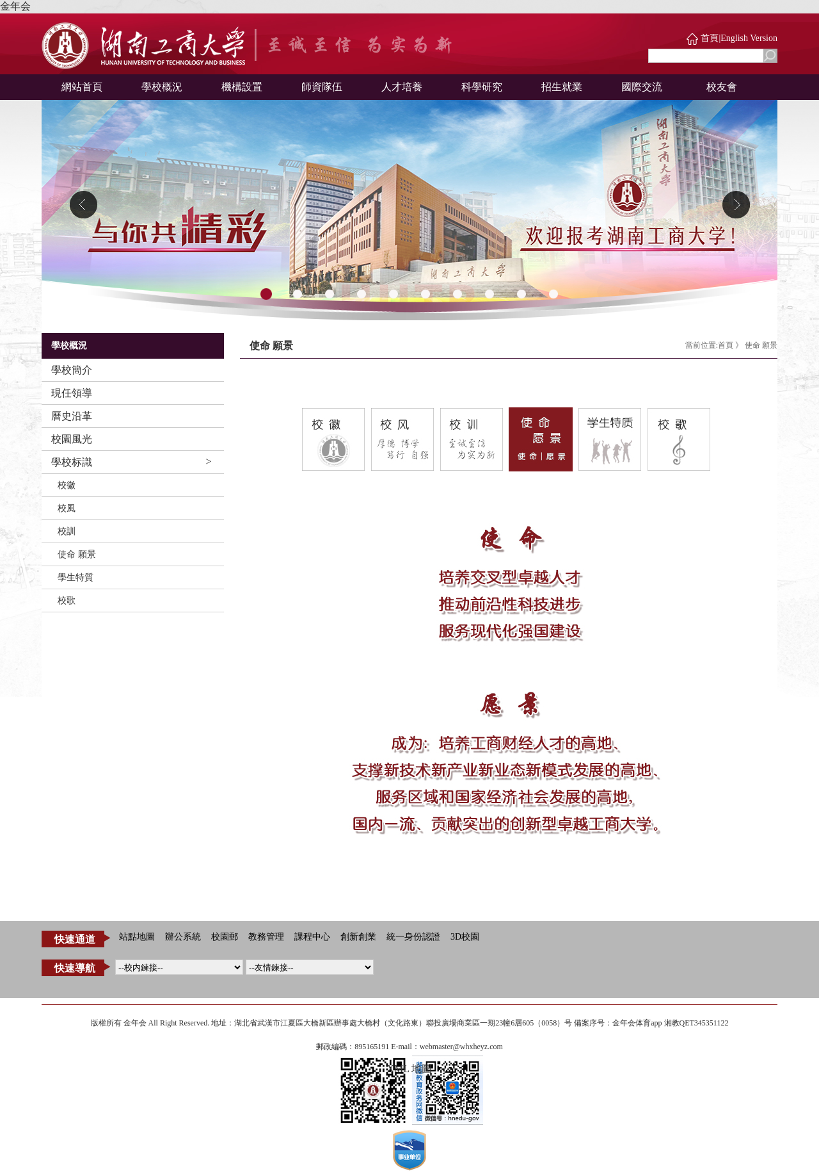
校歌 (67, 600)
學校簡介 (71, 369)
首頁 (710, 38)
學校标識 (71, 462)
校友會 (721, 86)
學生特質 (75, 577)
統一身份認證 (413, 937)
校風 (67, 508)
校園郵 (224, 937)
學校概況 (161, 86)
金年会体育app (637, 1022)
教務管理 (266, 937)
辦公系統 (183, 937)
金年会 (15, 6)
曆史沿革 (71, 416)
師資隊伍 (321, 86)
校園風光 (71, 439)
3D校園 (464, 937)
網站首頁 (81, 86)
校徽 (67, 485)
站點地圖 (137, 937)
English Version (748, 38)
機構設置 (241, 86)
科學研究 (481, 86)
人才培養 (401, 86)
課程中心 (312, 937)
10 (553, 294)
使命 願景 (77, 554)
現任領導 (71, 393)
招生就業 (561, 86)
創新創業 (358, 937)
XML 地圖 (410, 1068)
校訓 (67, 531)
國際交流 (641, 86)
